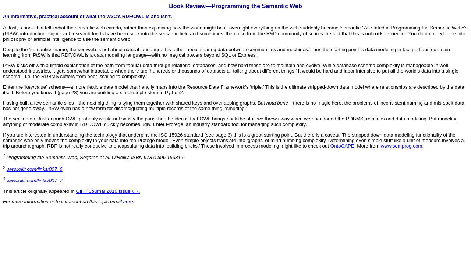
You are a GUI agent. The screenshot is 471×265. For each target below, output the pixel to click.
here (128, 201)
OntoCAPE (342, 146)
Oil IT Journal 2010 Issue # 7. (108, 191)
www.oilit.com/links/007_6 (35, 169)
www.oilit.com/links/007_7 (35, 181)
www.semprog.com (401, 146)
